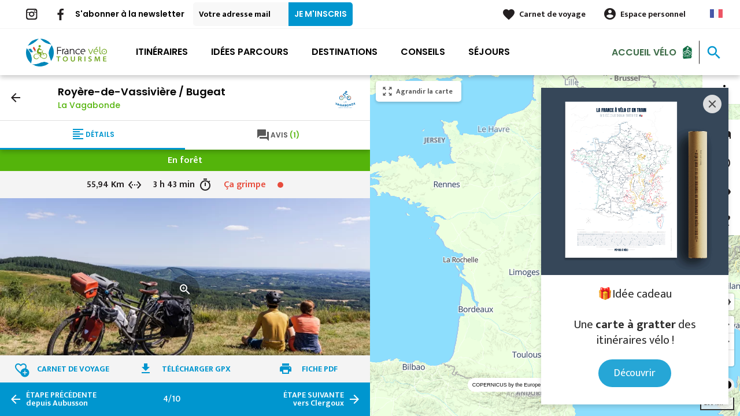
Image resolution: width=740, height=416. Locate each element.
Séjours (489, 51)
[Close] (712, 104)
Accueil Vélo (644, 51)
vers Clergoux (313, 399)
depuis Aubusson (61, 399)
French (716, 13)
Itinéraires (162, 51)
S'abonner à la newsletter (129, 14)
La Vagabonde (89, 105)
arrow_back (16, 98)
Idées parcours (249, 51)
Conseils (423, 51)
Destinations (345, 51)
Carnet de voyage (552, 14)
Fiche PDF (320, 369)
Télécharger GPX (196, 369)
